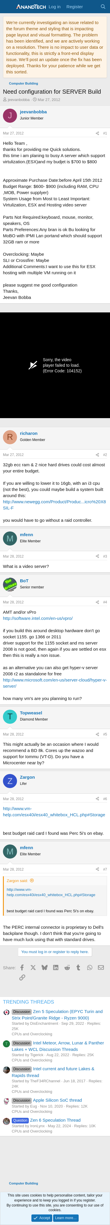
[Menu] (8, 7)
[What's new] (91, 6)
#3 (105, 556)
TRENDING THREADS (28, 1002)
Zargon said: (17, 881)
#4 (105, 602)
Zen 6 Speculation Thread (46, 1120)
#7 (105, 869)
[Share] (97, 133)
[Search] (103, 6)
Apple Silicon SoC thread (47, 1100)
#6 (105, 799)
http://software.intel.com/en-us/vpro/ (38, 618)
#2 (105, 455)
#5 (105, 734)
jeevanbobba (19, 99)
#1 (105, 133)
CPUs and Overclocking (32, 1034)
